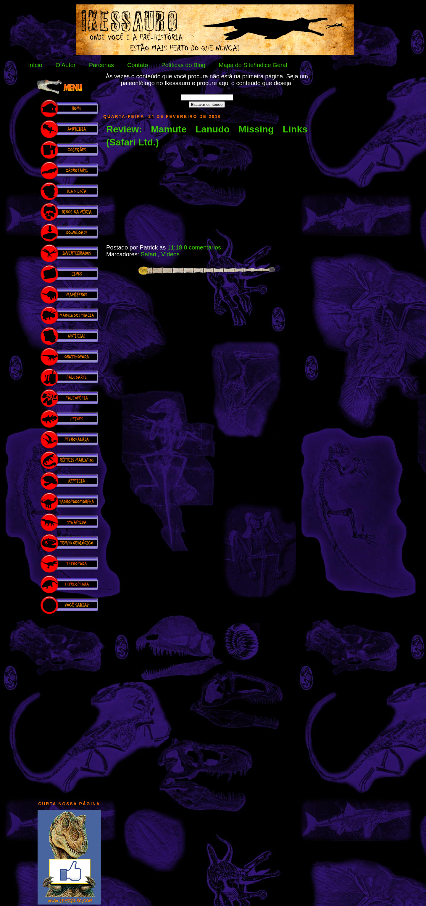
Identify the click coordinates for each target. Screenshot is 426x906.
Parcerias (101, 65)
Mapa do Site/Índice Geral (253, 65)
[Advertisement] (69, 704)
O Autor (66, 65)
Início (35, 65)
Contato (137, 65)
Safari (149, 254)
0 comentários (202, 247)
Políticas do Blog (183, 65)
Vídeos (170, 254)
